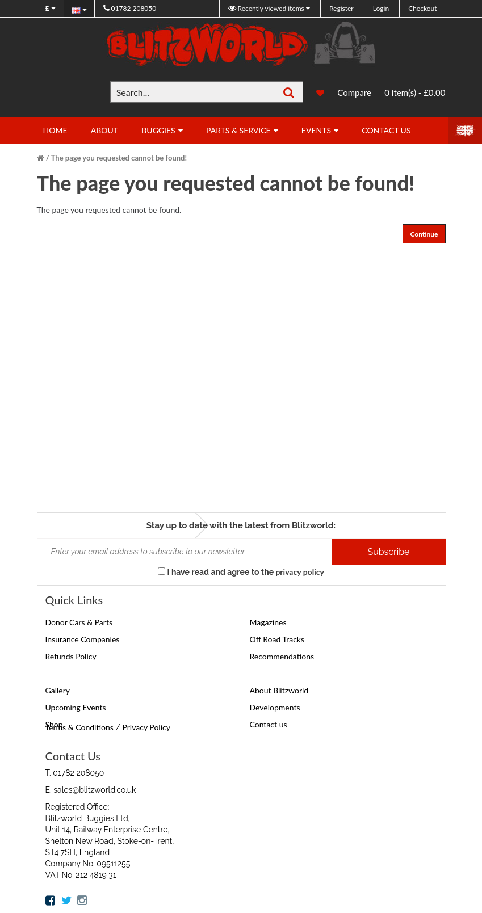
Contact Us (386, 130)
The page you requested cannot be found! (119, 157)
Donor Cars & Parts (79, 622)
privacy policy (299, 572)
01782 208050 (130, 8)
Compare (354, 92)
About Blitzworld (279, 690)
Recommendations (282, 656)
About (104, 130)
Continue (424, 234)
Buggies (158, 130)
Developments (275, 707)
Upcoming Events (75, 707)
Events (316, 130)
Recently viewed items (267, 8)
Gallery (57, 690)
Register (341, 8)
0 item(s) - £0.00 (414, 92)
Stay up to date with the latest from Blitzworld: (241, 525)
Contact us (268, 724)
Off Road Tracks (277, 639)
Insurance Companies (82, 639)
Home (55, 130)
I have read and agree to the (241, 572)
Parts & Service (238, 130)
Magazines (268, 622)
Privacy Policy (146, 727)
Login (381, 8)
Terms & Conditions (79, 727)
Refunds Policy (71, 656)
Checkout (422, 8)
